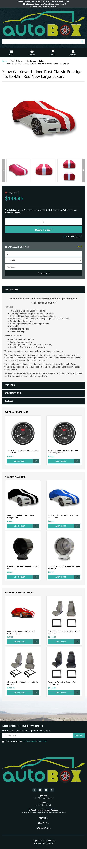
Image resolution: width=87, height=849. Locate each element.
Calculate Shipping (17, 246)
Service (43, 818)
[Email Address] (37, 735)
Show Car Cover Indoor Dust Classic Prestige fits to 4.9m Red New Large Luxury (37, 63)
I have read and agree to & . (24, 741)
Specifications (12, 393)
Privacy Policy (42, 741)
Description (11, 289)
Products (32, 52)
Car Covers (31, 61)
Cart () (53, 52)
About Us (43, 823)
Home (4, 61)
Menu (11, 52)
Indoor (42, 61)
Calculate (43, 273)
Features (9, 385)
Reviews (8, 400)
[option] (18, 170)
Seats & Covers (17, 61)
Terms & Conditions (29, 741)
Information (43, 828)
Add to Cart (43, 229)
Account (73, 52)
